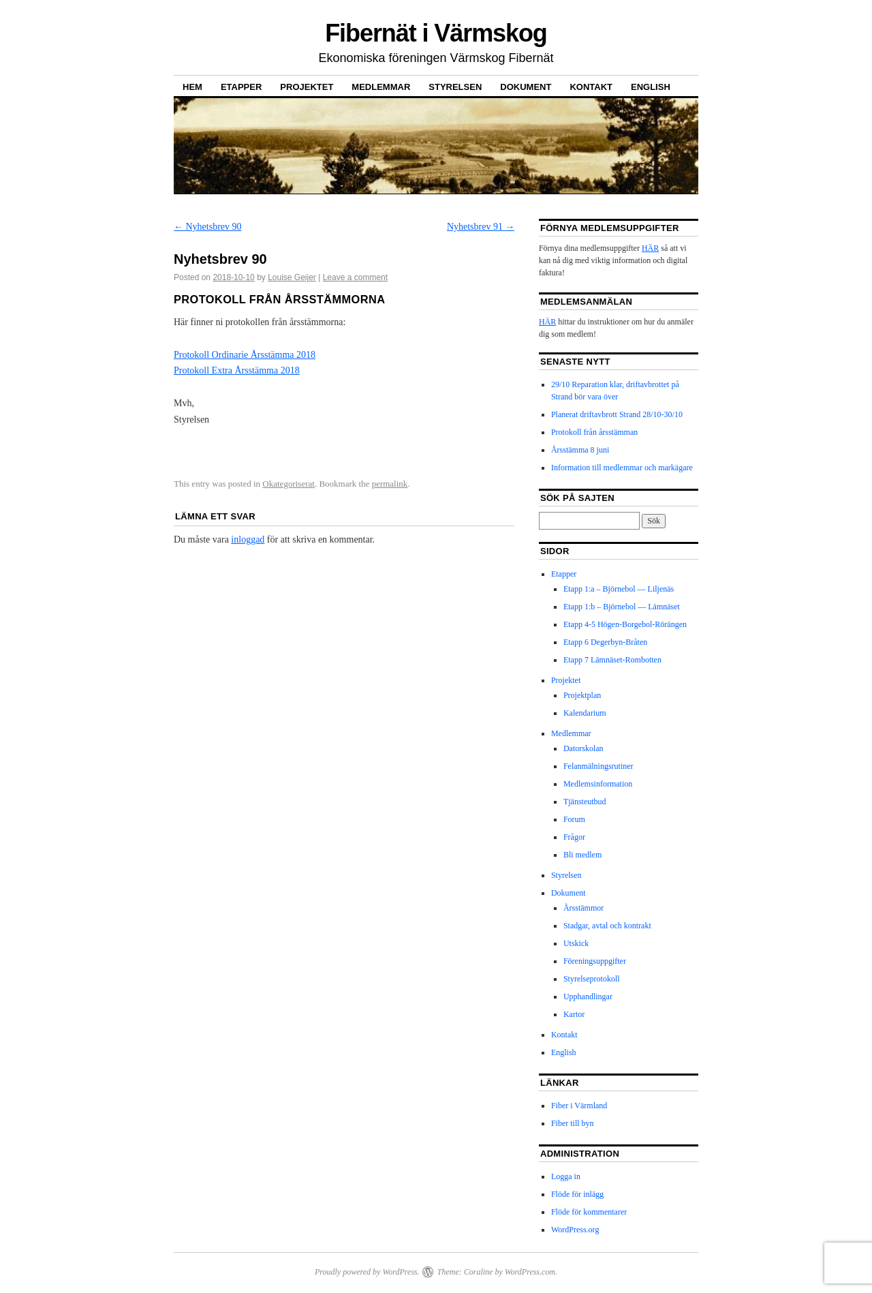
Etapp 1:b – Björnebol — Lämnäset (621, 606)
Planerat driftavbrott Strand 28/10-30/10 (617, 414)
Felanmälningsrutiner (598, 766)
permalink (390, 483)
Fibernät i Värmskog (436, 33)
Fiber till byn (572, 1123)
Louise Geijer (292, 277)
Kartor (574, 1014)
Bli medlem (582, 855)
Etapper (241, 87)
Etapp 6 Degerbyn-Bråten (605, 642)
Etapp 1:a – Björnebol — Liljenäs (618, 589)
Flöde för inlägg (577, 1194)
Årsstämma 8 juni (580, 450)
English (650, 87)
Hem (192, 87)
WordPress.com (530, 1272)
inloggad (247, 539)
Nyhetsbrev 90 (208, 227)
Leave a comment (355, 277)
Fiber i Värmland (579, 1105)
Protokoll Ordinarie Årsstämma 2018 (244, 355)
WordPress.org (575, 1229)
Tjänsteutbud (584, 801)
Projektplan (582, 695)
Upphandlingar (587, 996)
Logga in (565, 1176)
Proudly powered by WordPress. (367, 1272)
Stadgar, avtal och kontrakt (607, 925)
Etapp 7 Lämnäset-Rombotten (612, 660)
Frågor (574, 837)
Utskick (576, 943)
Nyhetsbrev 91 (481, 227)
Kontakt (591, 87)
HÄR (650, 248)
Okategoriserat (288, 483)
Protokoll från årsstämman (594, 432)
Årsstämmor (583, 908)
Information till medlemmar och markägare (622, 467)
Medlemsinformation (597, 784)
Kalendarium (584, 713)
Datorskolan (583, 748)
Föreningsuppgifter (594, 961)
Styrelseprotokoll (591, 979)
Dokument (525, 87)
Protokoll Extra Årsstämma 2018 (237, 370)
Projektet (306, 87)
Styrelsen (455, 87)
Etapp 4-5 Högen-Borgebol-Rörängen (625, 624)
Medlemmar (381, 87)
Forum (574, 819)
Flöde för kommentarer (589, 1212)
